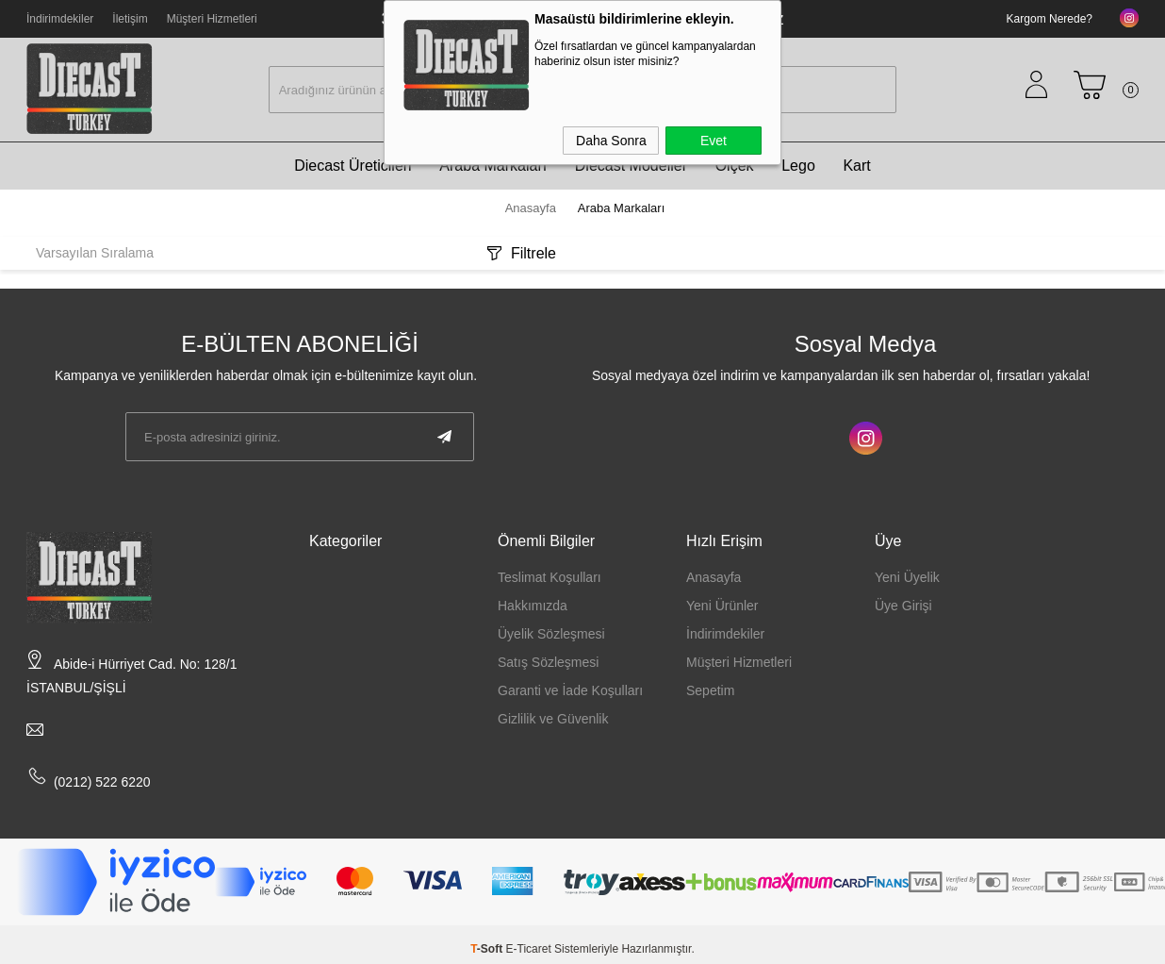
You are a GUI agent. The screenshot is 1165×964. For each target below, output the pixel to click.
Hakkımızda (532, 605)
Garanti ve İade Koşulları (570, 690)
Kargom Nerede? (1049, 19)
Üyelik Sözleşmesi (551, 633)
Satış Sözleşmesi (548, 662)
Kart (856, 166)
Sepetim (710, 690)
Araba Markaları (493, 166)
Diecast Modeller (631, 166)
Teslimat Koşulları (549, 577)
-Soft (487, 949)
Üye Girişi (903, 605)
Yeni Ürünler (722, 605)
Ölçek (734, 166)
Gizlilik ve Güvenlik (553, 718)
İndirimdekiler (59, 19)
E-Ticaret (528, 949)
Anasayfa (713, 577)
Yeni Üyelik (907, 577)
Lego (798, 166)
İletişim (129, 19)
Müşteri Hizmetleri (211, 19)
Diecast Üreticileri (352, 166)
